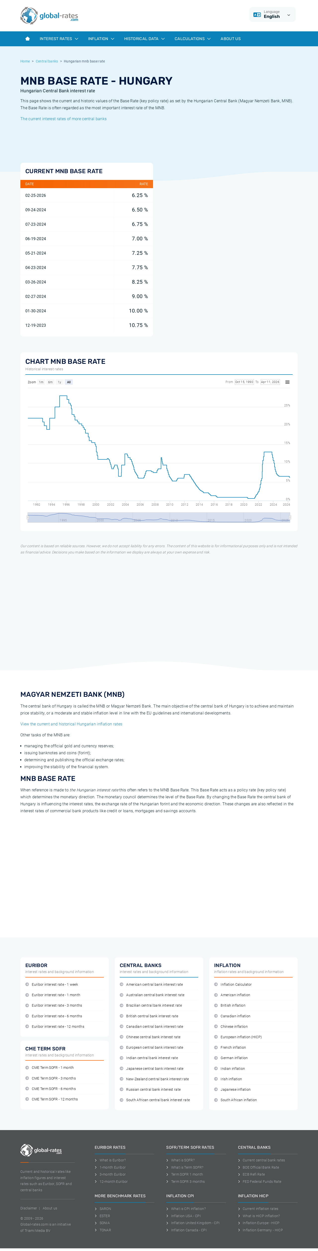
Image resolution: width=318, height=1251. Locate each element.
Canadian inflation (232, 1016)
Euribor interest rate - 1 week (51, 984)
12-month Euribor (111, 1182)
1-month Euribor (110, 1167)
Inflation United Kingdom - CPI (193, 1223)
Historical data (144, 38)
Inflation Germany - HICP (260, 1230)
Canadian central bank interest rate (151, 1027)
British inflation (229, 1005)
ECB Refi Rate (251, 1174)
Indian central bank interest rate (149, 1058)
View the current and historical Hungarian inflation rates (71, 724)
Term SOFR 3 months (185, 1182)
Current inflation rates (258, 1209)
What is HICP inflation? (259, 1216)
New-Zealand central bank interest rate (154, 1079)
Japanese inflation (232, 1090)
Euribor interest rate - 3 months (53, 1005)
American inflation (232, 995)
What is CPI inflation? (186, 1209)
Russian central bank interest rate (150, 1090)
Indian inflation (229, 1069)
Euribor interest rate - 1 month (52, 995)
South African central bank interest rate (155, 1100)
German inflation (231, 1058)
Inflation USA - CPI (183, 1216)
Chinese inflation (231, 1027)
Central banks (47, 61)
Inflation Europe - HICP (259, 1223)
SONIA (102, 1223)
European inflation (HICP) (238, 1037)
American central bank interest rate (151, 984)
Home (25, 61)
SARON (103, 1209)
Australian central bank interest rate (152, 995)
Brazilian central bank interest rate (151, 1005)
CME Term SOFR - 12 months (51, 1099)
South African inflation (235, 1100)
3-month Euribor (110, 1174)
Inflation (101, 38)
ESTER (102, 1216)
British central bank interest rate (149, 1016)
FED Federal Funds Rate (259, 1182)
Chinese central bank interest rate (150, 1037)
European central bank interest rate (151, 1047)
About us (231, 38)
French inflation (230, 1047)
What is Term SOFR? (184, 1167)
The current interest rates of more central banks (63, 118)
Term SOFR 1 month (184, 1174)
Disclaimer (28, 1208)
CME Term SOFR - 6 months (50, 1089)
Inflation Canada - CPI (186, 1230)
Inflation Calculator (233, 984)
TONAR (103, 1230)
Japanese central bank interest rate (152, 1069)
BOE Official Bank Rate (258, 1167)
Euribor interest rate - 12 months (54, 1027)
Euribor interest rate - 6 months (53, 1016)
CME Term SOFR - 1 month (49, 1068)
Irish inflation (228, 1079)
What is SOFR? (180, 1160)
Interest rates (59, 38)
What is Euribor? (110, 1160)
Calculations (193, 38)
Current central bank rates (261, 1160)
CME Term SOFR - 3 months (50, 1078)
